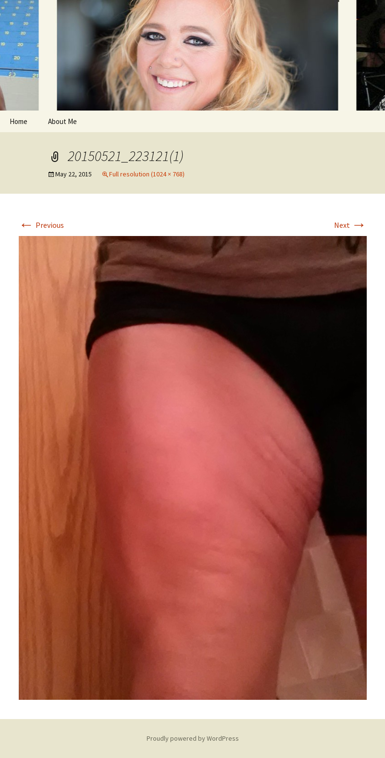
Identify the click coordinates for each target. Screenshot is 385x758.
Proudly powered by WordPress (193, 738)
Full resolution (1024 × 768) (147, 174)
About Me (62, 121)
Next (350, 225)
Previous (41, 225)
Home (18, 121)
